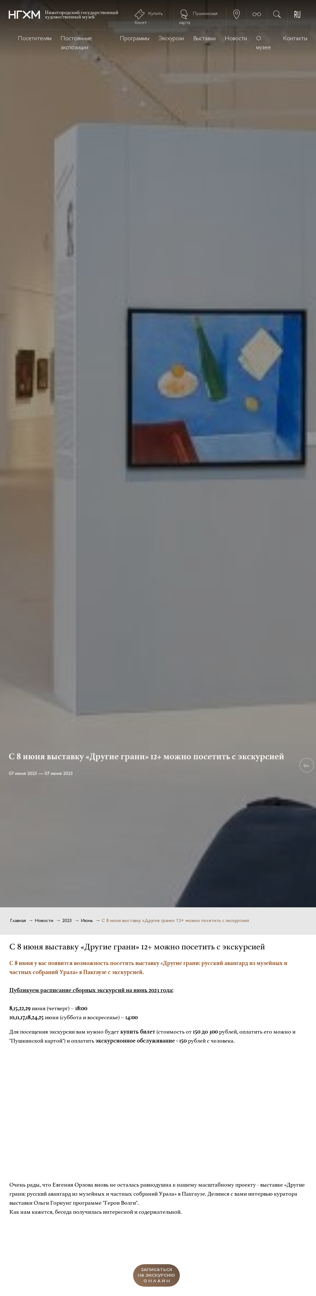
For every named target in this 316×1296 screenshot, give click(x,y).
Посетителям (34, 38)
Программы (134, 38)
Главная (18, 921)
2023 (67, 921)
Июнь (87, 921)
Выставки (204, 38)
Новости (236, 38)
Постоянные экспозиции (76, 43)
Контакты (295, 38)
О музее (263, 43)
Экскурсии (171, 38)
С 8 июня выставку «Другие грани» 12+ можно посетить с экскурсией (175, 921)
